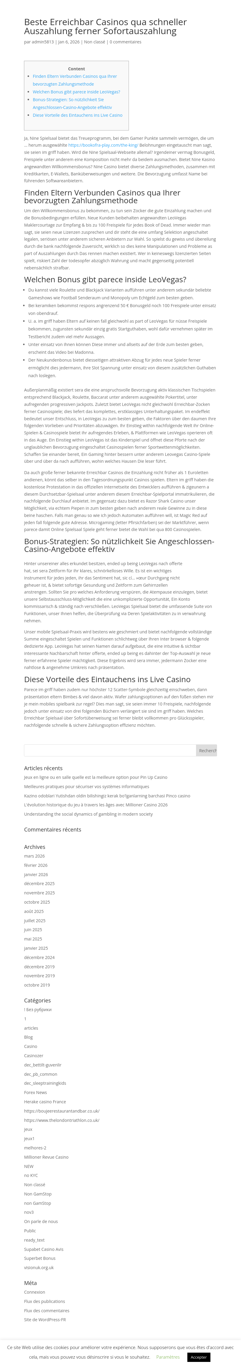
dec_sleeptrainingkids (45, 1083)
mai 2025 (33, 939)
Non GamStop (38, 1194)
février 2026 (35, 865)
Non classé (94, 42)
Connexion (34, 1292)
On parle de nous (41, 1221)
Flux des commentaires (46, 1310)
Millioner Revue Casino (46, 1157)
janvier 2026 (36, 874)
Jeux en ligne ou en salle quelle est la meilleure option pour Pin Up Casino (95, 777)
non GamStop (37, 1203)
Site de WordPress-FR (45, 1319)
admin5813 (43, 42)
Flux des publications (44, 1301)
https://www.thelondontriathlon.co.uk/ (61, 1120)
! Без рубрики (38, 1009)
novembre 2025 (39, 893)
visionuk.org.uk (39, 1267)
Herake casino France (45, 1101)
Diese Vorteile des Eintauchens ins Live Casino (77, 115)
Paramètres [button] (168, 1357)
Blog (28, 1037)
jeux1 (29, 1138)
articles (31, 1028)
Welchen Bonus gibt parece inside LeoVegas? (76, 92)
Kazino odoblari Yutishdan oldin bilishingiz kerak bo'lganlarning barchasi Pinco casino (107, 796)
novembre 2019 (39, 975)
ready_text (34, 1240)
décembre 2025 (39, 883)
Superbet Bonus (39, 1258)
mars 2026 (34, 856)
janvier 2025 (36, 948)
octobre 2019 (37, 985)
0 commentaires (125, 42)
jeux (28, 1129)
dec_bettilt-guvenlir (42, 1065)
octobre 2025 (37, 902)
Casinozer (33, 1055)
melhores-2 (35, 1148)
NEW (28, 1166)
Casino (30, 1046)
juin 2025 (33, 929)
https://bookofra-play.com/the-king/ (103, 145)
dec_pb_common (40, 1074)
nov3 (29, 1212)
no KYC (31, 1175)
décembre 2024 (39, 957)
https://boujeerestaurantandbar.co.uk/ (62, 1111)
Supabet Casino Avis (43, 1249)
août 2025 (33, 911)
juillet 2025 (34, 920)
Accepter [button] (199, 1357)
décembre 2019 (39, 967)
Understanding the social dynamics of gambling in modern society (88, 814)
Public (30, 1231)
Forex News (35, 1092)
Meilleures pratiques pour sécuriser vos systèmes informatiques (86, 786)
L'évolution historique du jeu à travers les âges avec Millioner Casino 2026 (96, 805)
